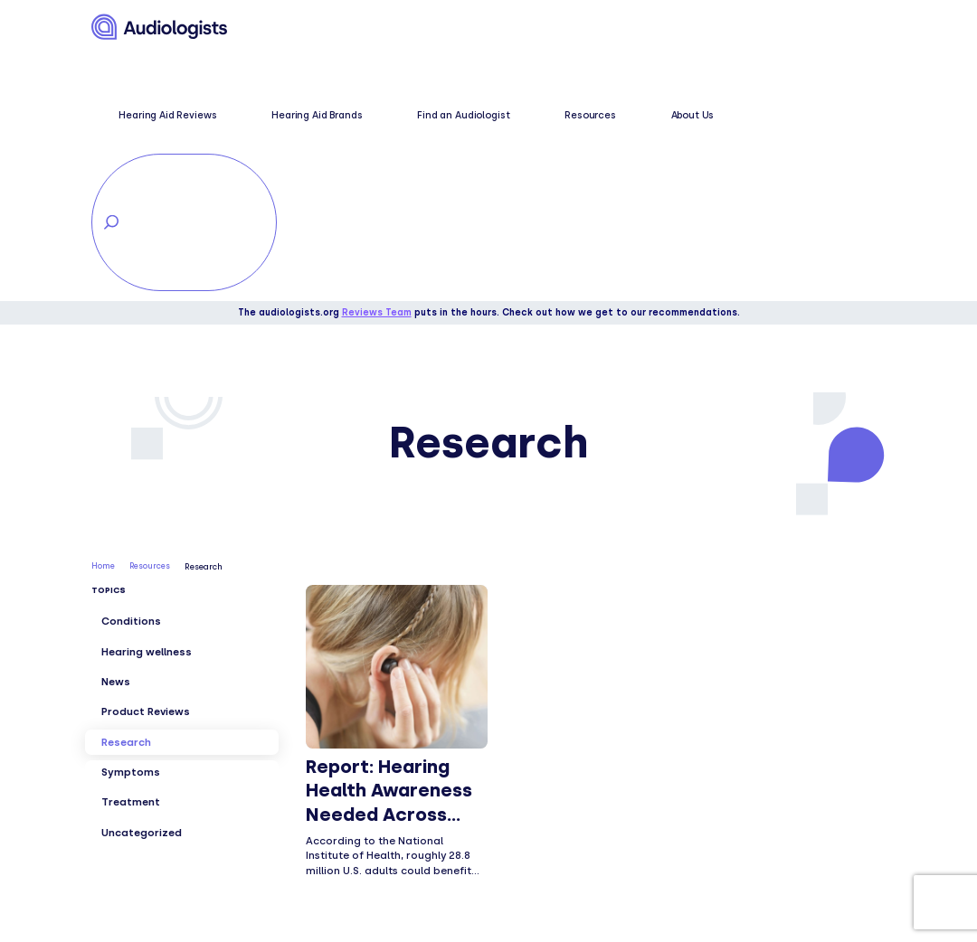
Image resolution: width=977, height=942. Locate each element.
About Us (673, 28)
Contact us (521, 820)
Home (103, 320)
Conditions (131, 374)
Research (126, 494)
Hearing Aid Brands (426, 28)
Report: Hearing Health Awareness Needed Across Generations (389, 555)
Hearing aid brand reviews (365, 840)
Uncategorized (141, 585)
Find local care (531, 800)
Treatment (130, 555)
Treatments (322, 820)
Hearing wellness (146, 404)
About (505, 759)
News (115, 434)
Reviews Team (377, 65)
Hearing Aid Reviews (319, 28)
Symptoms (130, 524)
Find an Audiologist (530, 28)
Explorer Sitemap (538, 840)
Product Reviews (145, 464)
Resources (614, 28)
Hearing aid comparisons (362, 860)
